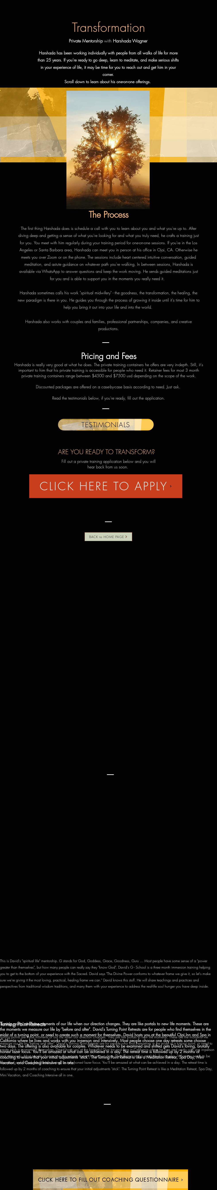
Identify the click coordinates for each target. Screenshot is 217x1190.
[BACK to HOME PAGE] (108, 536)
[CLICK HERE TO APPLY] (105, 486)
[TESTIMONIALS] (106, 425)
